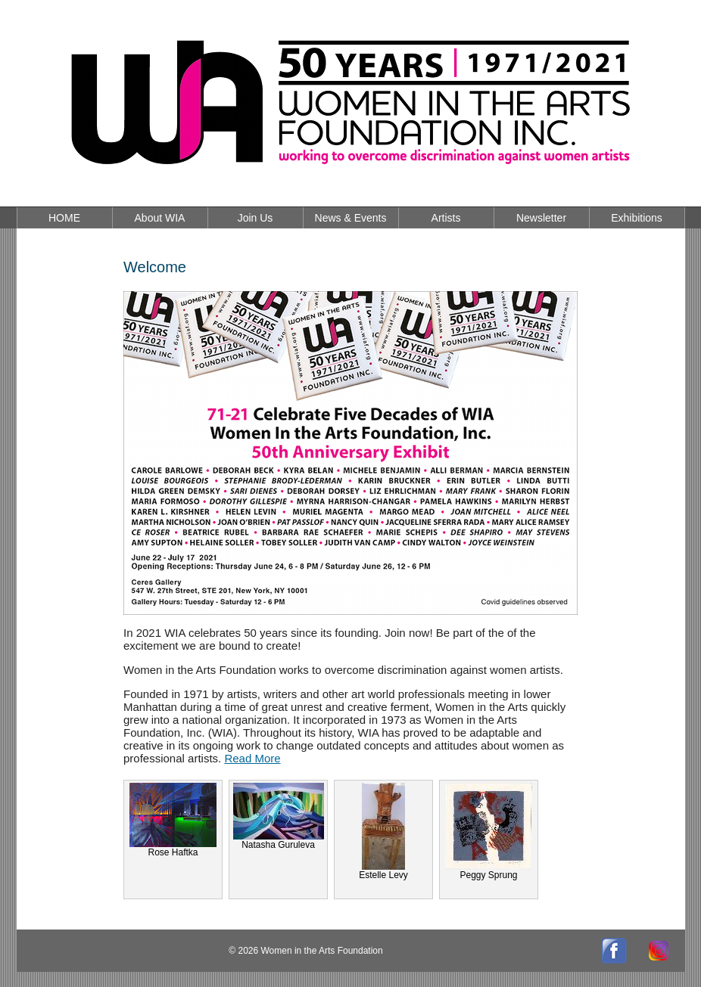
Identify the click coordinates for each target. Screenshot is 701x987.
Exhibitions (636, 218)
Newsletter (541, 218)
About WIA (160, 218)
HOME (64, 218)
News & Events (351, 218)
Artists (446, 218)
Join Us (255, 218)
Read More (252, 758)
